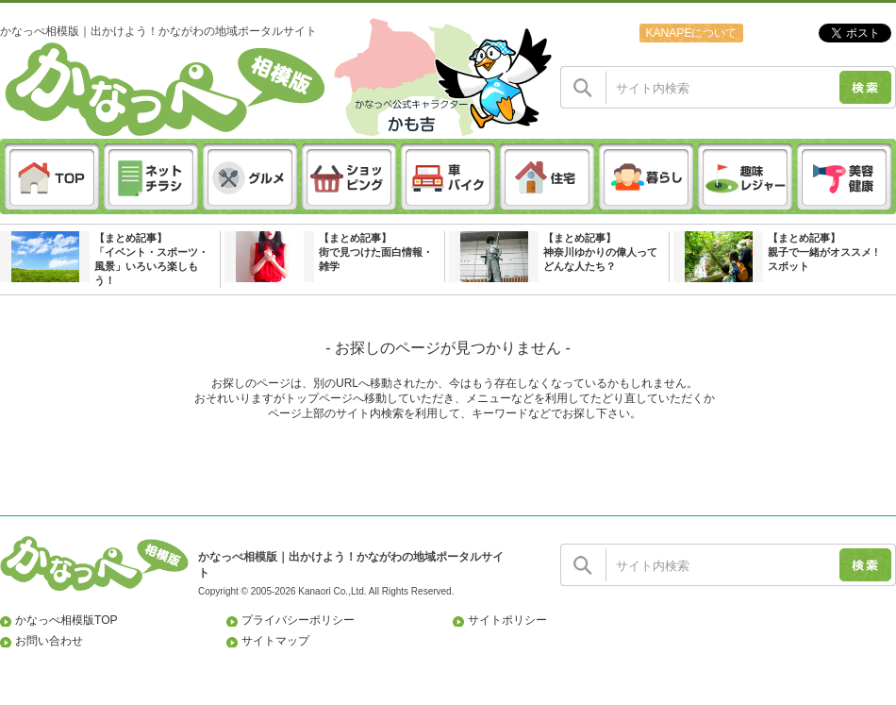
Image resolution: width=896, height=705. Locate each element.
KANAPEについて (691, 33)
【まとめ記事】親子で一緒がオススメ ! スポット (823, 252)
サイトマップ (275, 640)
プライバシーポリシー (298, 620)
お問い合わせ (49, 640)
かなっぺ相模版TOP (66, 620)
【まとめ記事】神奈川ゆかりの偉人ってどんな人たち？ (600, 252)
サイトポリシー (507, 620)
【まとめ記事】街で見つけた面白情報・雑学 (376, 252)
